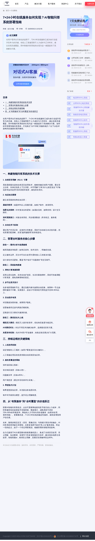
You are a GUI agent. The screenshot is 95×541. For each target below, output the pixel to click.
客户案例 (51, 4)
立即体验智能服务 (22, 84)
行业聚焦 (14, 10)
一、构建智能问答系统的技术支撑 (19, 108)
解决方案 (38, 4)
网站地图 (85, 536)
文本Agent (35, 65)
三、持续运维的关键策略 (16, 113)
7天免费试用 (80, 35)
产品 (26, 4)
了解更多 (88, 44)
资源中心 (64, 4)
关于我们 (78, 4)
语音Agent (44, 65)
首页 (17, 4)
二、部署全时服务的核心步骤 (18, 111)
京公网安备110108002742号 (67, 536)
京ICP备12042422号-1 (45, 536)
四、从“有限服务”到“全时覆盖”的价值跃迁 (22, 116)
